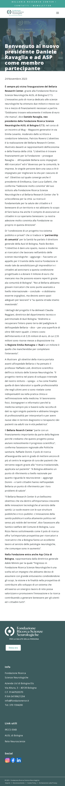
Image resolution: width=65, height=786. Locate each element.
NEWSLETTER (42, 5)
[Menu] (57, 13)
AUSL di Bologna (14, 735)
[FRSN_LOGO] (27, 13)
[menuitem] (33, 1)
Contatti (22, 5)
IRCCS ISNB (11, 729)
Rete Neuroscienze (15, 741)
